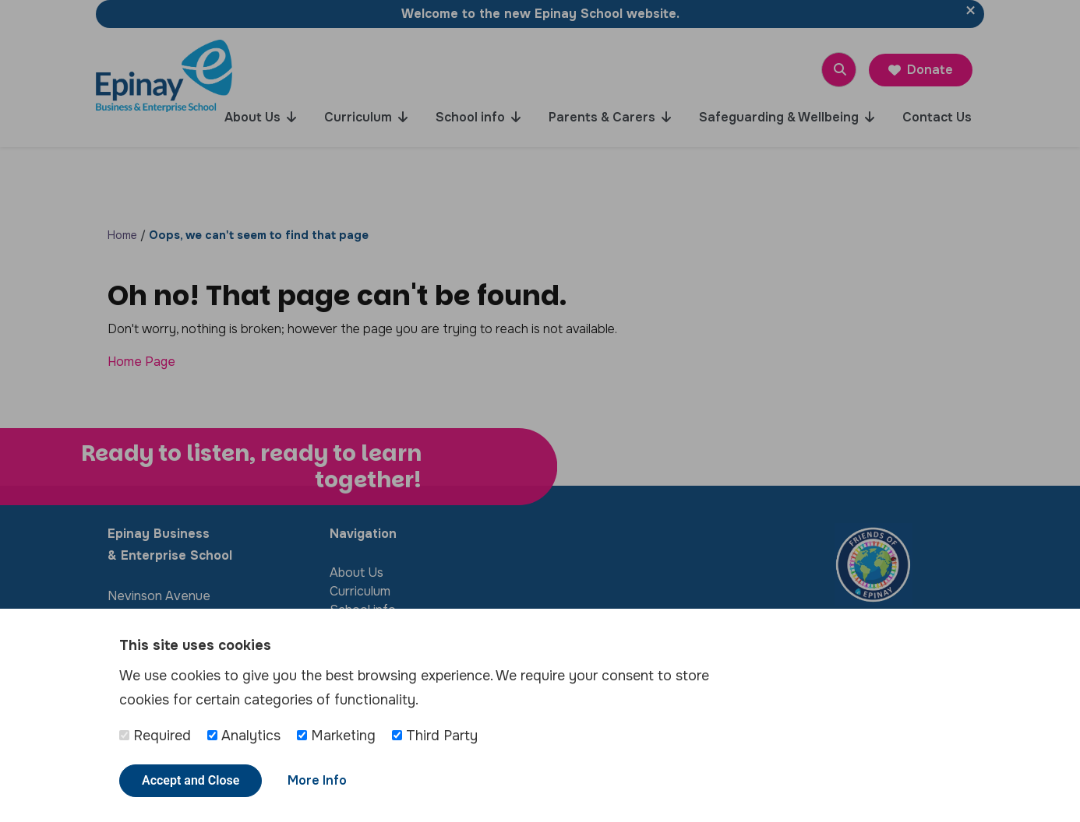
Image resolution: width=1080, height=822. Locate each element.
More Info (317, 780)
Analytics (244, 735)
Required (155, 735)
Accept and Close (190, 780)
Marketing (336, 735)
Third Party (435, 735)
